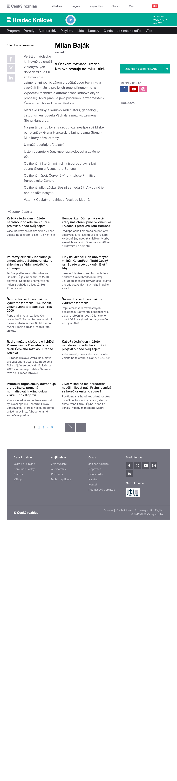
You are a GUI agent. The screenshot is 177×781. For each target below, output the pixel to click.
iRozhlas (55, 6)
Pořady (29, 31)
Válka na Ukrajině (24, 630)
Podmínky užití (143, 676)
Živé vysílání (58, 630)
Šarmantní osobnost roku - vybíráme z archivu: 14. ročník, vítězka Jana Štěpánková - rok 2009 (29, 415)
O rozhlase (119, 6)
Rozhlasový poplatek (101, 655)
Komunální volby (24, 635)
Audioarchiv (160, 20)
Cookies (108, 676)
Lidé (80, 31)
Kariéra (92, 645)
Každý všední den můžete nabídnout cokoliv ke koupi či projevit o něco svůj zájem (29, 276)
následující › (70, 594)
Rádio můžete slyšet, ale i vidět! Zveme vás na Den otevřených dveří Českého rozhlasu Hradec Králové (30, 485)
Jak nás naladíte (129, 31)
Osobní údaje (124, 676)
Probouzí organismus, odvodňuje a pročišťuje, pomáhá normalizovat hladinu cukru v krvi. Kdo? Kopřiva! (31, 555)
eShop (18, 645)
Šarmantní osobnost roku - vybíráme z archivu (82, 411)
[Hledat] (165, 6)
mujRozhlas (87, 6)
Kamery (157, 23)
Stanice (103, 6)
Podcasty (57, 640)
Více (150, 31)
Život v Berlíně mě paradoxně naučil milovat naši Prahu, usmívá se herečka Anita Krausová (86, 553)
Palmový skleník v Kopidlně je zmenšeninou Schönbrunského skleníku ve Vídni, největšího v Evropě (29, 344)
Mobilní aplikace (61, 645)
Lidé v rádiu (95, 640)
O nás (108, 31)
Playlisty (67, 31)
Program (70, 6)
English (159, 676)
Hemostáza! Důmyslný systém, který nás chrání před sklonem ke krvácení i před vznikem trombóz (86, 276)
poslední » (81, 594)
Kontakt (93, 650)
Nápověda (94, 635)
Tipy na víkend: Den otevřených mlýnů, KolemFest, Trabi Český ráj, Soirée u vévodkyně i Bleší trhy (85, 344)
